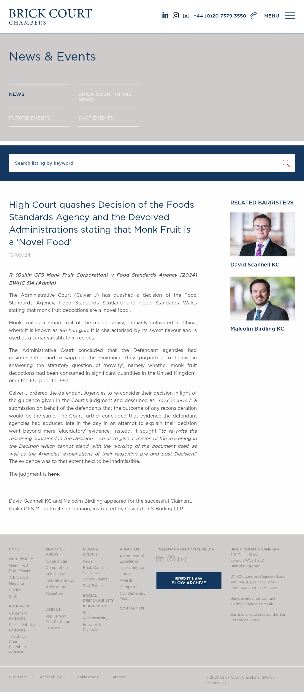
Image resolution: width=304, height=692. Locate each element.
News (87, 561)
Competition (57, 567)
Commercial (56, 561)
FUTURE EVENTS (29, 119)
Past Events (93, 586)
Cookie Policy (87, 677)
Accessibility (51, 677)
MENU (271, 15)
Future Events (95, 579)
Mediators (17, 583)
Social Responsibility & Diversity (98, 600)
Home (14, 549)
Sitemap (119, 677)
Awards (126, 580)
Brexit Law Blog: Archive (189, 580)
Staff (13, 597)
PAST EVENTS (95, 119)
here (53, 474)
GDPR (125, 574)
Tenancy (53, 628)
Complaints (130, 587)
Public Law (55, 574)
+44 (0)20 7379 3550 (220, 15)
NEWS (16, 94)
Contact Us (132, 608)
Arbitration (55, 587)
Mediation (54, 593)
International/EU (60, 580)
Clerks (14, 590)
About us (129, 549)
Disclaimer (18, 677)
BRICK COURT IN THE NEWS (105, 97)
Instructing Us (132, 567)
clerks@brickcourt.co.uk (251, 604)
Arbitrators (18, 577)
